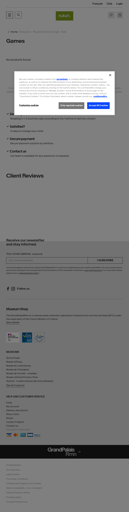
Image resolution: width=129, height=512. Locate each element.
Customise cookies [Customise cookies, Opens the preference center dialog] (29, 105)
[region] (64, 93)
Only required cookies (71, 105)
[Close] (110, 75)
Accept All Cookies (98, 105)
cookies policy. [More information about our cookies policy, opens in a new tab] (100, 96)
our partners (62, 79)
